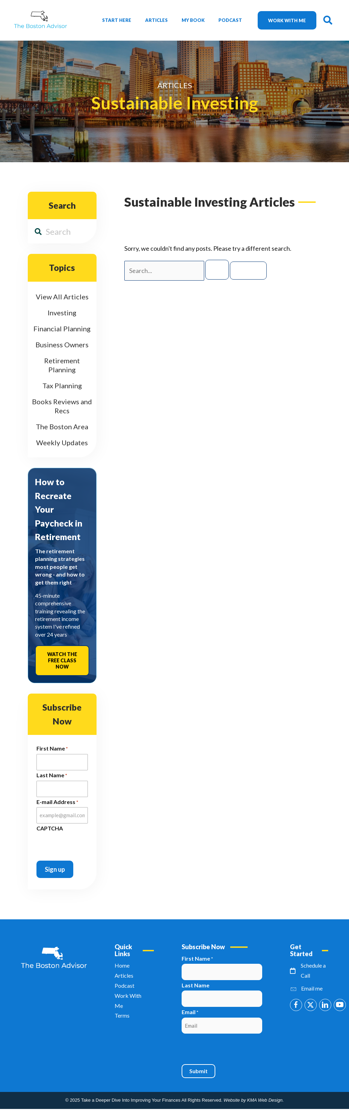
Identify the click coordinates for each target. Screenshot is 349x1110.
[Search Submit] (217, 270)
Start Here (116, 20)
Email (190, 1013)
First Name (52, 749)
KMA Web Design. (265, 1100)
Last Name (51, 776)
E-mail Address (57, 802)
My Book (193, 20)
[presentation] (76, 844)
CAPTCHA (49, 828)
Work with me (287, 20)
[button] (296, 1005)
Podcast (230, 20)
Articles (156, 20)
